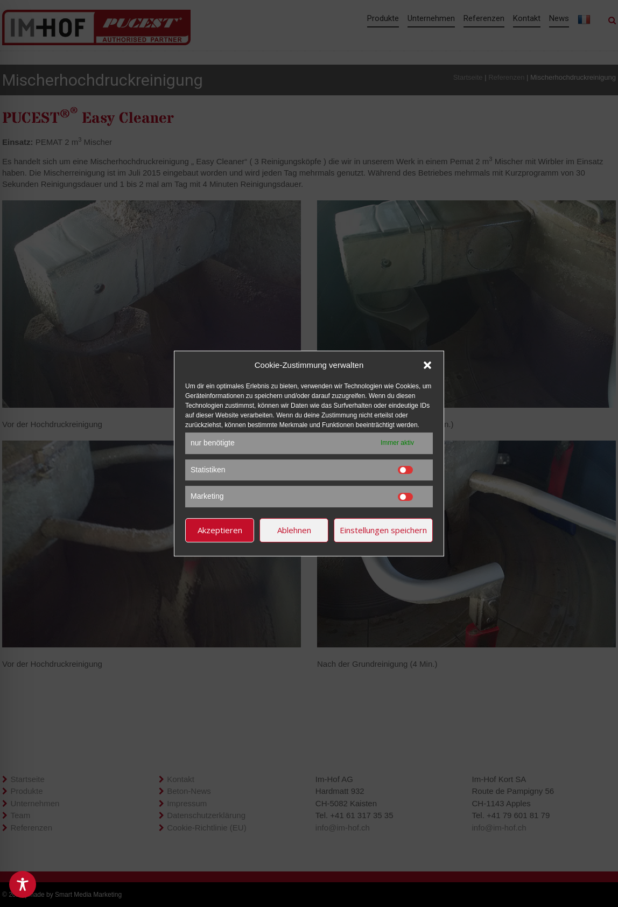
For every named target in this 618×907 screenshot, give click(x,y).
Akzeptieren (220, 530)
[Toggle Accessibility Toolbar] (22, 884)
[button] (427, 365)
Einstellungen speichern (383, 530)
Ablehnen (294, 530)
